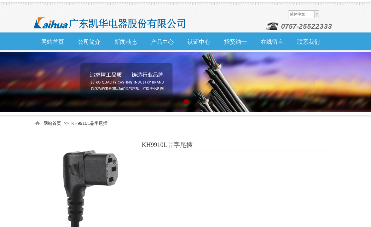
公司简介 (89, 42)
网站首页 (52, 42)
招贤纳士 (235, 42)
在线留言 (272, 42)
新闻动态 (125, 42)
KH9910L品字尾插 (89, 123)
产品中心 (162, 42)
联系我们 (308, 42)
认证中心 (199, 42)
